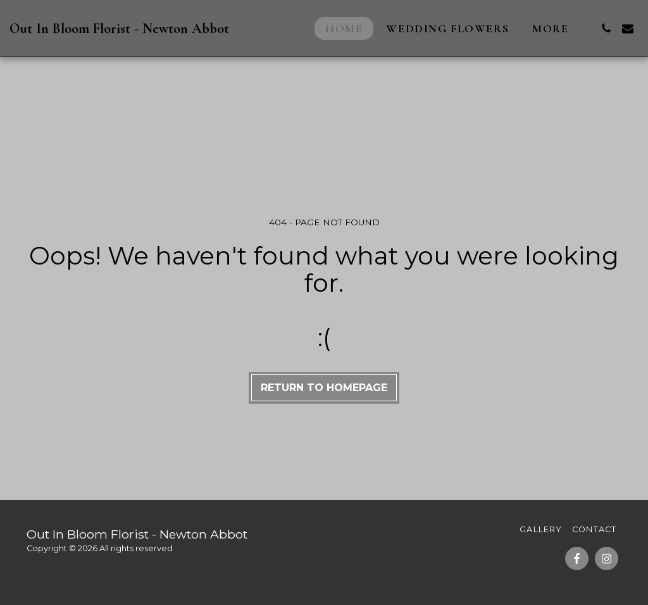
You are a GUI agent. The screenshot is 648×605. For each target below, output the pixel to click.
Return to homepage (324, 388)
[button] (606, 28)
